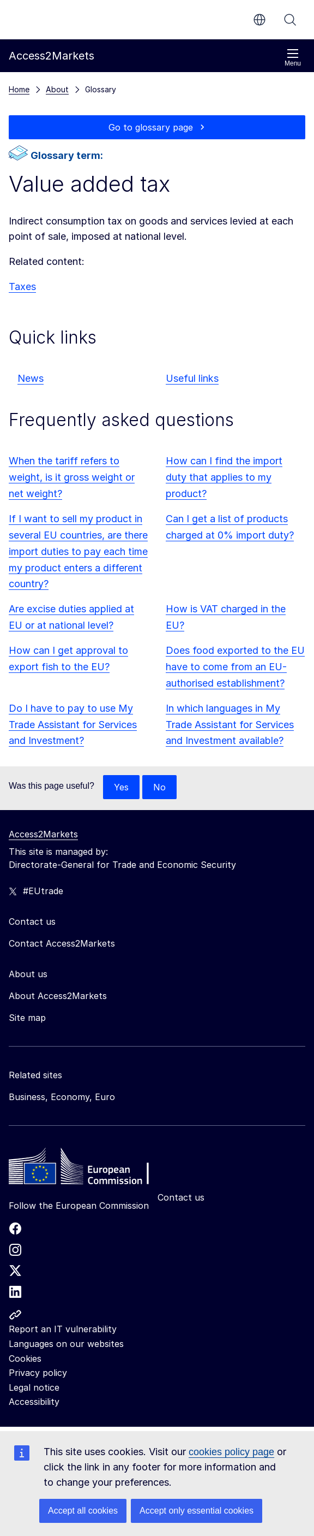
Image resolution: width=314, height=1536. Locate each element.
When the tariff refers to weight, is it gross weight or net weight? (72, 477)
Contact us (181, 1197)
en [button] (259, 19)
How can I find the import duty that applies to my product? (224, 477)
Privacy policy (38, 1372)
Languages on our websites (66, 1343)
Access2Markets (43, 834)
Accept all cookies (83, 1510)
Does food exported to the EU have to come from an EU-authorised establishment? (235, 667)
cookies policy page (231, 1451)
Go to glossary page (150, 127)
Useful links (192, 378)
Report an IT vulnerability (63, 1329)
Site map (27, 1017)
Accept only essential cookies (196, 1510)
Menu (293, 57)
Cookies (25, 1358)
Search (290, 19)
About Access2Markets (58, 995)
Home (19, 89)
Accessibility (34, 1401)
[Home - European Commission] (88, 1169)
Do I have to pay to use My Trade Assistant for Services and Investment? (73, 724)
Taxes (22, 286)
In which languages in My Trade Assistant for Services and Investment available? (230, 724)
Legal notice (34, 1387)
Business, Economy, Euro (62, 1096)
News (30, 378)
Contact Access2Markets (62, 943)
